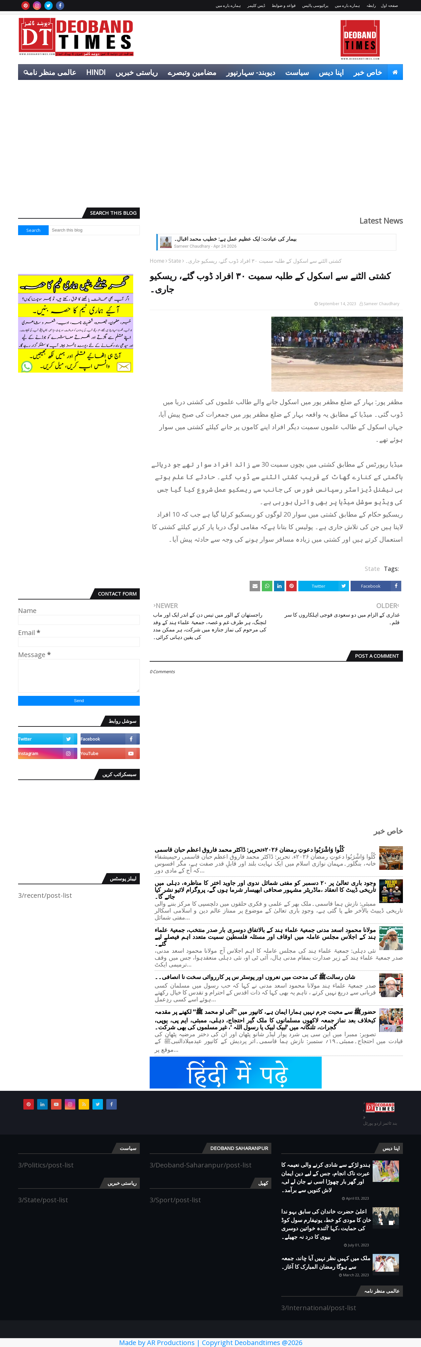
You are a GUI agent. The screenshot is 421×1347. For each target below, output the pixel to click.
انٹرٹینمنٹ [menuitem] (358, 88)
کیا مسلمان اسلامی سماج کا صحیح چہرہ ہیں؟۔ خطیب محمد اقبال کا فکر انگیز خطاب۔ (270, 239)
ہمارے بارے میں (347, 5)
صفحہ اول (389, 5)
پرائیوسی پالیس (315, 5)
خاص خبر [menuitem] (368, 72)
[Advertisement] (210, 152)
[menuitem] (395, 72)
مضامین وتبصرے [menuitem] (192, 72)
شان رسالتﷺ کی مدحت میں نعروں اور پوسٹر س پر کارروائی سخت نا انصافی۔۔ (255, 977)
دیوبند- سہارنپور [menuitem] (250, 72)
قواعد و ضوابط (284, 5)
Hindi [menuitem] (96, 72)
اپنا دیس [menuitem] (331, 72)
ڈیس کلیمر (256, 5)
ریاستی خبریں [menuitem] (136, 72)
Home (157, 260)
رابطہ (371, 5)
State (174, 260)
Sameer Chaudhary (381, 303)
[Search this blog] (94, 230)
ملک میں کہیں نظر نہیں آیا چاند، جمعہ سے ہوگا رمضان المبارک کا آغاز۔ (325, 1262)
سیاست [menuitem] (297, 72)
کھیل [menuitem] (391, 88)
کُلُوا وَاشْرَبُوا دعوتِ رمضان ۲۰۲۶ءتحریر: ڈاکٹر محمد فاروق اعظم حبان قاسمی (249, 850)
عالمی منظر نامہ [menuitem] (50, 72)
